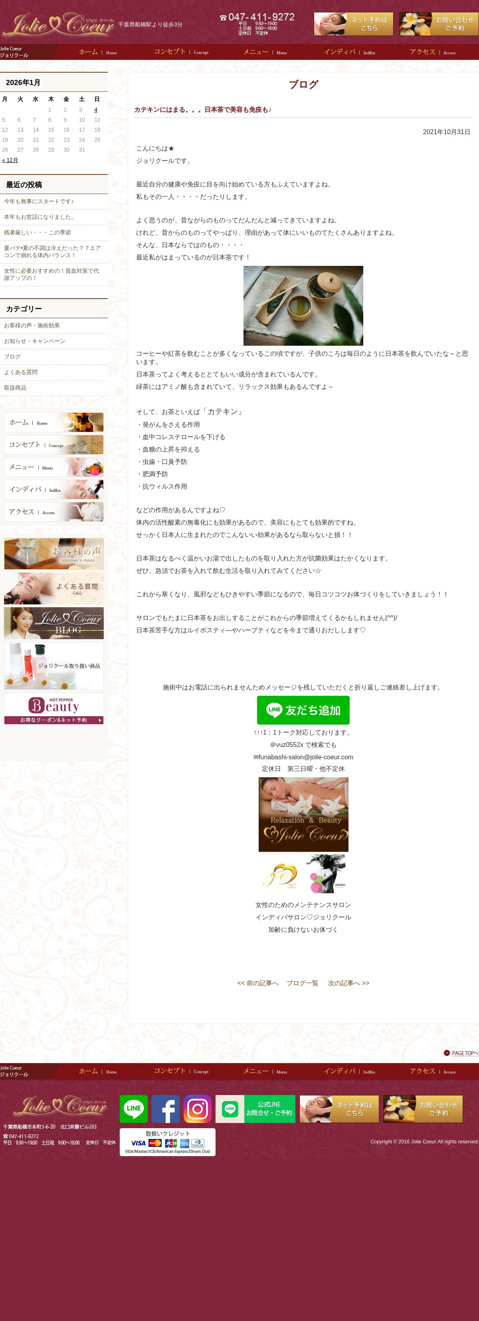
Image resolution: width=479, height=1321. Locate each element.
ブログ (12, 356)
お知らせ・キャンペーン (34, 341)
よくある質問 (21, 372)
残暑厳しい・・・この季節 (37, 232)
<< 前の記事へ (258, 983)
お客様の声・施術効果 (32, 325)
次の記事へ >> (348, 983)
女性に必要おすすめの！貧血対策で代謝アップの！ (51, 274)
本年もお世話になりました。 (40, 217)
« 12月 (10, 160)
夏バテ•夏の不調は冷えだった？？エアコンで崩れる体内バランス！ (52, 251)
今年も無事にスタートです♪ (39, 201)
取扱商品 (15, 387)
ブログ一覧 (303, 983)
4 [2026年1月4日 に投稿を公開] (95, 110)
